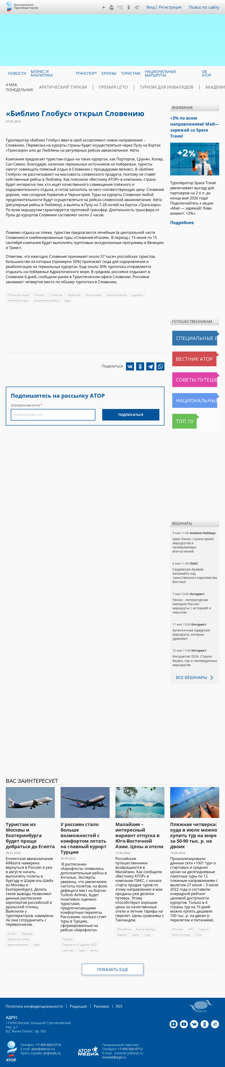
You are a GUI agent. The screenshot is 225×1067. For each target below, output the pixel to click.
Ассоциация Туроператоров (26, 6)
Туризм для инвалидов (143, 87)
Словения (55, 295)
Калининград (181, 921)
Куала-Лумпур (145, 915)
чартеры (68, 936)
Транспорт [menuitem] (86, 73)
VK (123, 7)
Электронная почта (25, 405)
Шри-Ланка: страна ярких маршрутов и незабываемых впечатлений (192, 535)
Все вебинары (190, 663)
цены (93, 936)
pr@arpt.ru (52, 1039)
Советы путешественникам (195, 370)
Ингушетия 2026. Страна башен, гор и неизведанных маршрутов (194, 646)
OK (132, 7)
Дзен (107, 7)
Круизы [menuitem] (109, 73)
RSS (108, 992)
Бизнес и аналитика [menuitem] (42, 73)
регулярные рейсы (46, 300)
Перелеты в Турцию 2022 (79, 931)
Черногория (92, 295)
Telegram (139, 7)
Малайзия (124, 915)
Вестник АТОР (185, 349)
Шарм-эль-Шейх (19, 925)
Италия (39, 295)
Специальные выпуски (193, 328)
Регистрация (173, 7)
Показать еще (112, 955)
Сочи (198, 921)
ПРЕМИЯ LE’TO (99, 87)
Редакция (70, 992)
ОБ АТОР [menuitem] (206, 73)
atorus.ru (102, 1063)
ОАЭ (191, 915)
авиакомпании (115, 295)
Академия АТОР (190, 87)
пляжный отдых (18, 300)
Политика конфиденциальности (31, 992)
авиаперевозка (18, 931)
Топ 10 (179, 411)
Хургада (26, 920)
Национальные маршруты (195, 391)
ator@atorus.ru (42, 1034)
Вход (154, 7)
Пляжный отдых (18, 295)
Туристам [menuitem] (130, 73)
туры (67, 300)
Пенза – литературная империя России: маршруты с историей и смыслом (194, 594)
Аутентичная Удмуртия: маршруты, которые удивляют (191, 620)
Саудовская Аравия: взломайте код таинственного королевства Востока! (194, 565)
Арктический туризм (58, 87)
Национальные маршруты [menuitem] (160, 73)
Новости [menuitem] (17, 73)
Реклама (91, 992)
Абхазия (177, 915)
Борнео (122, 921)
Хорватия (73, 295)
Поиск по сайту (205, 7)
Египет (12, 920)
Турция (67, 925)
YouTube (115, 7)
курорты (136, 295)
